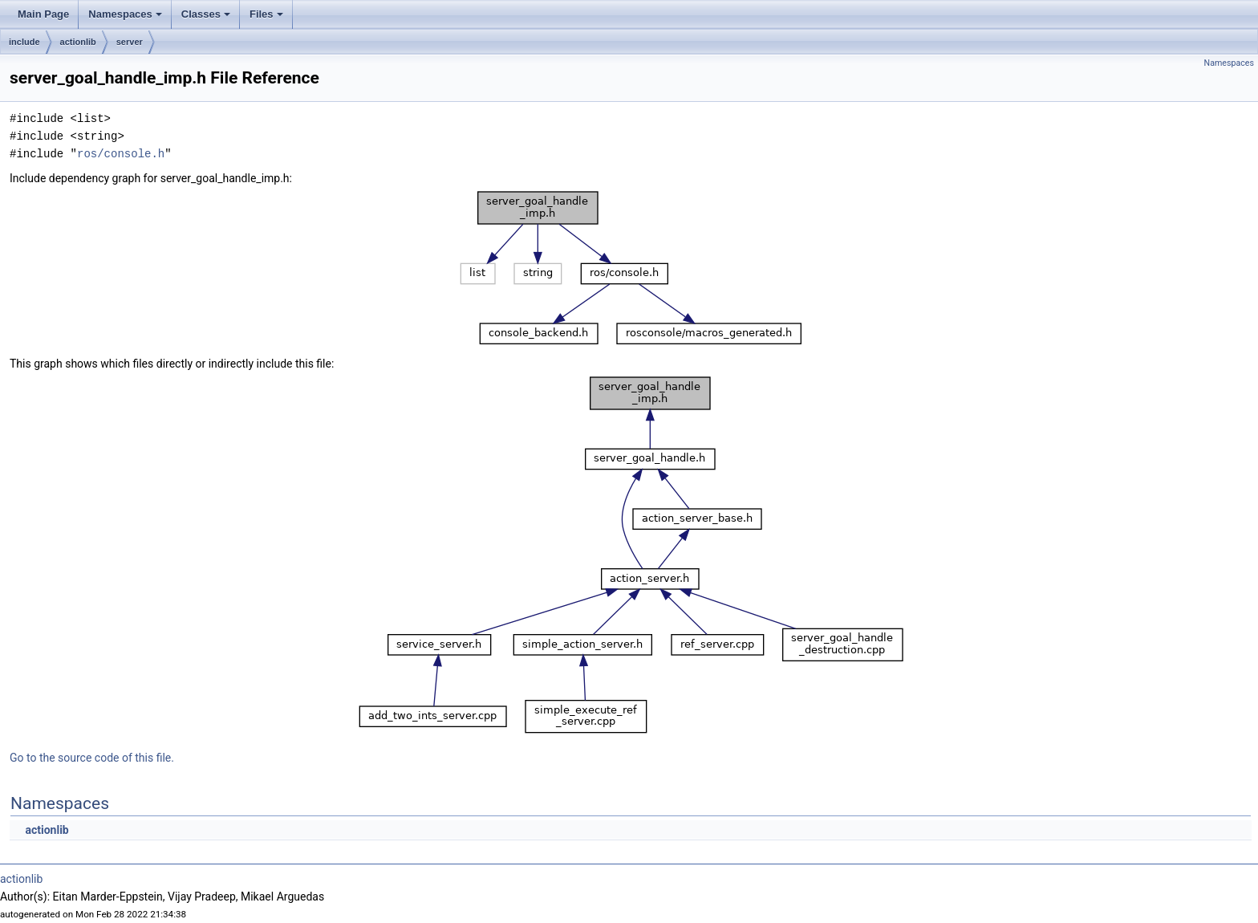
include (24, 42)
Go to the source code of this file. (92, 757)
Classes (207, 18)
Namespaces (126, 18)
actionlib (78, 42)
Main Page (43, 14)
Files (268, 18)
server (129, 42)
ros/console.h (120, 153)
